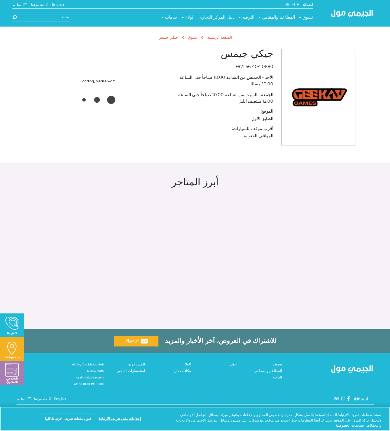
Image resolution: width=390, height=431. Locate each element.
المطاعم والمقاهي (278, 17)
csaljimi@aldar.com (90, 377)
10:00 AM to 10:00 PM (89, 384)
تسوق (308, 17)
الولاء (189, 17)
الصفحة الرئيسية (219, 37)
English (58, 4)
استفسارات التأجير (131, 371)
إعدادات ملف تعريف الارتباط (120, 418)
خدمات (171, 17)
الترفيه (248, 17)
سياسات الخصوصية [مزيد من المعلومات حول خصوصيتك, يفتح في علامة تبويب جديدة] (349, 425)
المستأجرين (136, 364)
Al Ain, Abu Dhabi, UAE (88, 364)
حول (233, 364)
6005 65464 (95, 371)
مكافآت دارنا (182, 371)
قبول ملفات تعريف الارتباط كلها (68, 418)
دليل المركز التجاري (217, 17)
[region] (195, 419)
